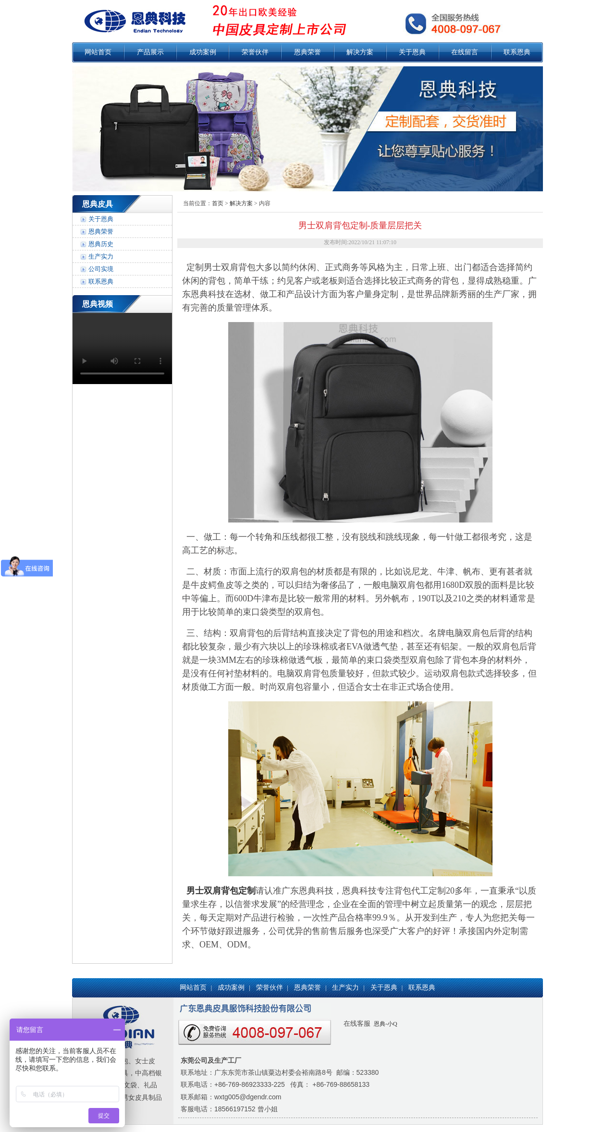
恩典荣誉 (307, 52)
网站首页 (98, 52)
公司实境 (100, 269)
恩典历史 (100, 244)
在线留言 (464, 52)
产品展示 (150, 52)
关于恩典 (412, 52)
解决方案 (359, 52)
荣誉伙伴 (255, 52)
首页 (217, 203)
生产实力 (100, 256)
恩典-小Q (384, 1023)
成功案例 (202, 52)
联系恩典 (517, 52)
